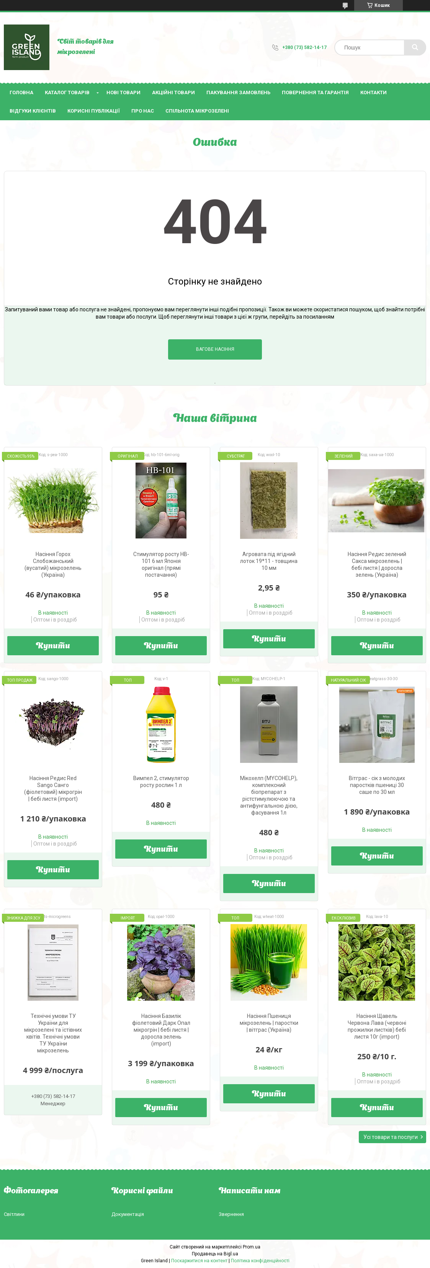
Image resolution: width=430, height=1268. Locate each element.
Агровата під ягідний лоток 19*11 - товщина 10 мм (269, 561)
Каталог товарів (67, 92)
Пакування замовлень (238, 92)
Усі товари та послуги (390, 1137)
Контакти (373, 92)
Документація (127, 1214)
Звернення (231, 1214)
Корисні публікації (93, 111)
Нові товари (123, 92)
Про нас (142, 111)
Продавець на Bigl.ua (215, 1254)
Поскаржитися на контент (199, 1260)
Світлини (14, 1214)
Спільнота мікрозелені (197, 111)
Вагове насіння (215, 349)
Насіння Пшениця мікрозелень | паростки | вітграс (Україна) (269, 1023)
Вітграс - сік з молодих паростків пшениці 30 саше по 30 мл (377, 785)
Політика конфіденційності (260, 1260)
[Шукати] (415, 47)
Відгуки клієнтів (33, 111)
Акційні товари (173, 92)
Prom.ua (251, 1247)
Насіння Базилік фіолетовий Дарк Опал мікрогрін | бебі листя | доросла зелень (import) (161, 1030)
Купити (53, 646)
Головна (21, 92)
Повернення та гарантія (315, 92)
